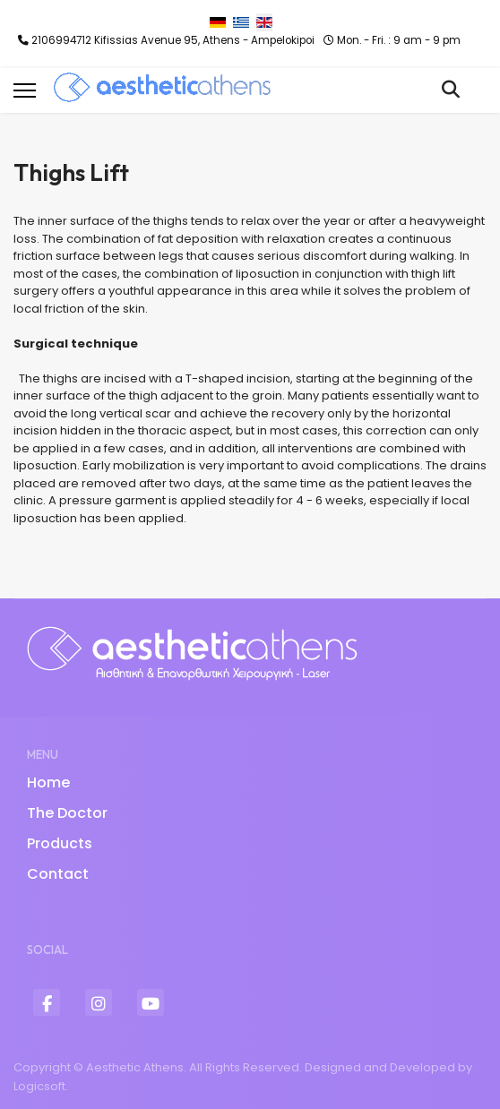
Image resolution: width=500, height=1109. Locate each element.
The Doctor (67, 813)
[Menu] (24, 90)
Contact (58, 874)
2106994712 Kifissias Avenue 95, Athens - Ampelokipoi (173, 40)
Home (48, 782)
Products (59, 843)
